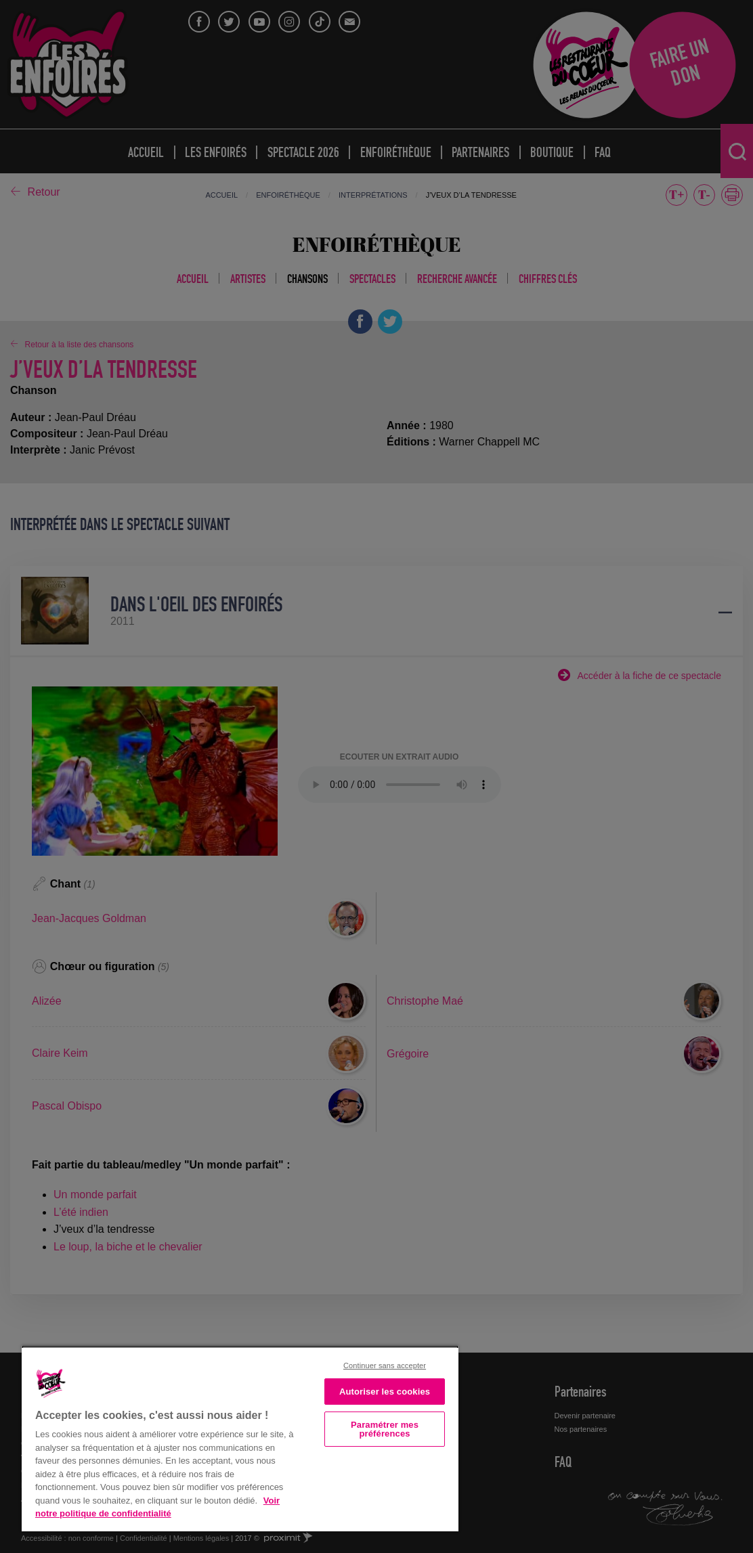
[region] (240, 1438)
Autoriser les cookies (384, 1391)
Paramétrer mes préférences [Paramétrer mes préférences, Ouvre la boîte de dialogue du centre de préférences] (384, 1429)
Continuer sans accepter (384, 1365)
